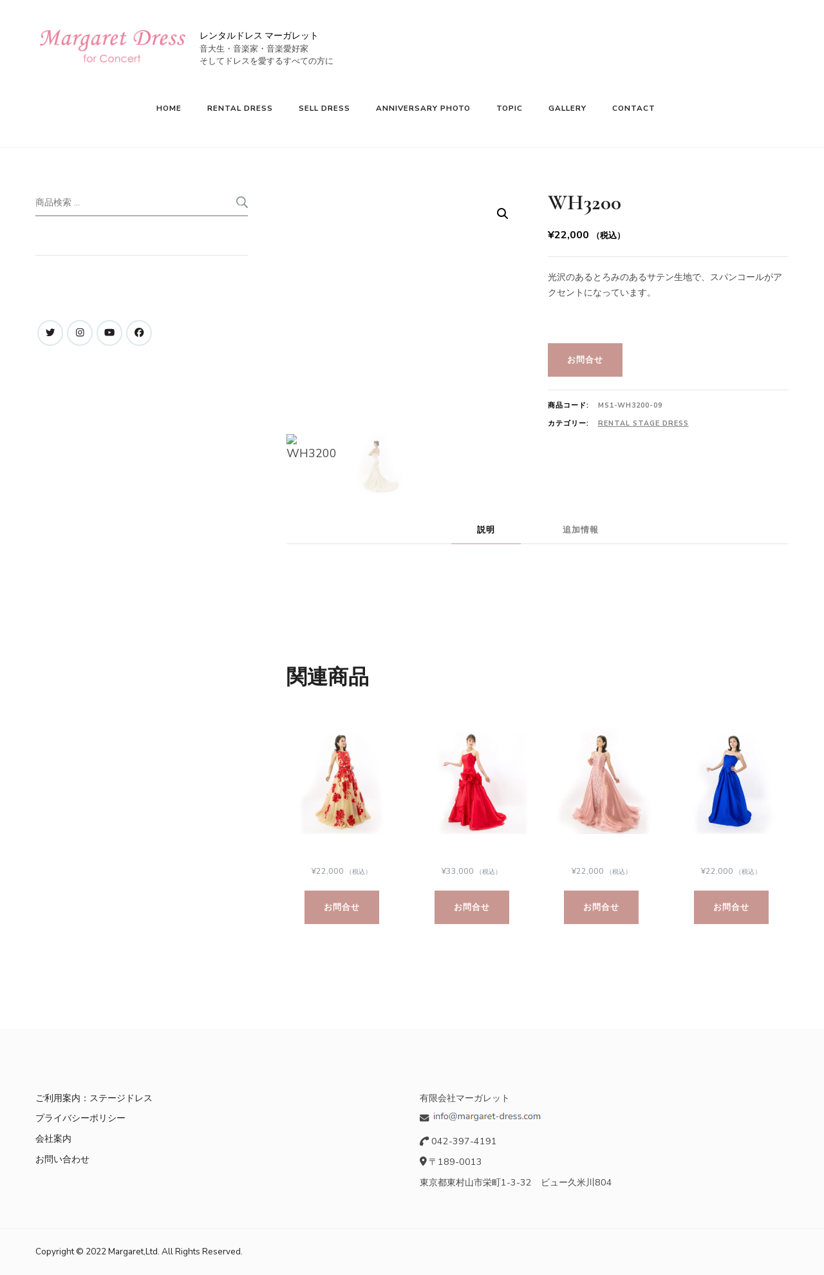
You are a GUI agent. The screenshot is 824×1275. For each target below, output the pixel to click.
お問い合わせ (62, 1159)
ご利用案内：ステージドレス (94, 1097)
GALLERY (567, 108)
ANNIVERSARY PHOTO (423, 108)
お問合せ (585, 359)
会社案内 (53, 1138)
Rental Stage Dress (643, 423)
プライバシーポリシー (80, 1117)
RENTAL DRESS (240, 108)
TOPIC (509, 108)
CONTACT (633, 108)
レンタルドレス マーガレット (259, 35)
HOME (169, 108)
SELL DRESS (324, 108)
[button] (502, 213)
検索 (241, 202)
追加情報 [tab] (581, 529)
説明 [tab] (486, 529)
